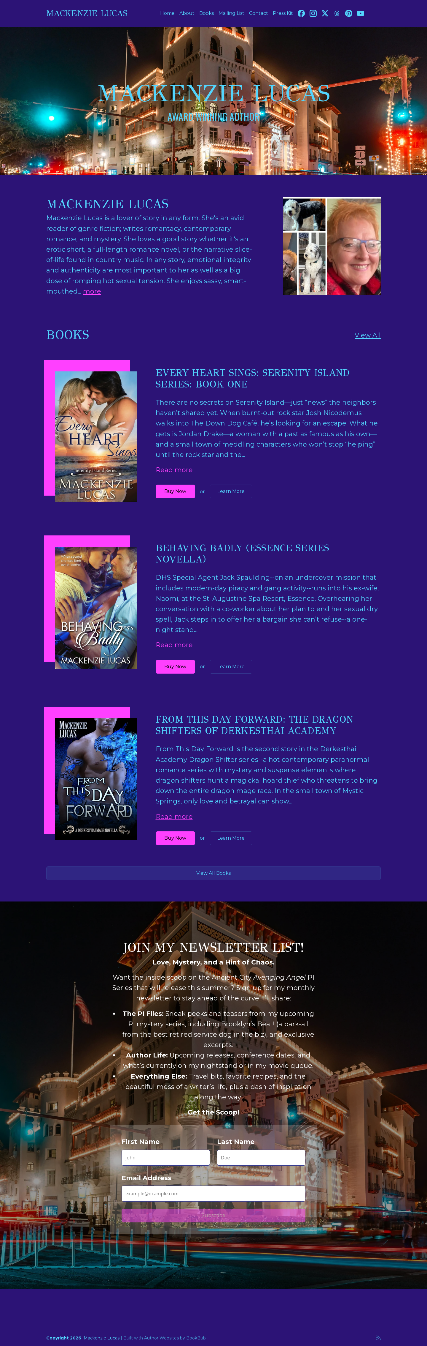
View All (368, 335)
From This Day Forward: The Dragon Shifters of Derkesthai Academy (254, 725)
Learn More (231, 491)
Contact (258, 13)
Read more (174, 470)
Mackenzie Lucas (87, 13)
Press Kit (283, 13)
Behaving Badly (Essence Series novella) (242, 553)
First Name (141, 1142)
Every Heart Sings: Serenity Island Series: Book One (253, 378)
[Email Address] (213, 1194)
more (92, 291)
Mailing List (231, 13)
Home (167, 13)
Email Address (146, 1178)
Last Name (235, 1142)
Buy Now (175, 491)
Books (206, 13)
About (187, 13)
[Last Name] (261, 1158)
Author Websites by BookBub (175, 1338)
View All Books (213, 873)
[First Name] (166, 1158)
